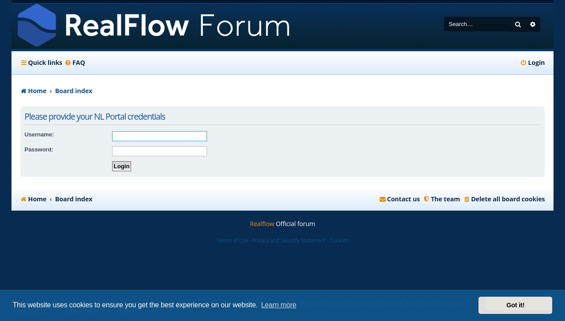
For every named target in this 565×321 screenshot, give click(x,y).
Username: (39, 134)
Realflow (262, 223)
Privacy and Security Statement (289, 240)
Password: (39, 149)
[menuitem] (74, 63)
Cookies (339, 240)
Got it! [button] (515, 305)
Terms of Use (232, 240)
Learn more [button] (278, 305)
